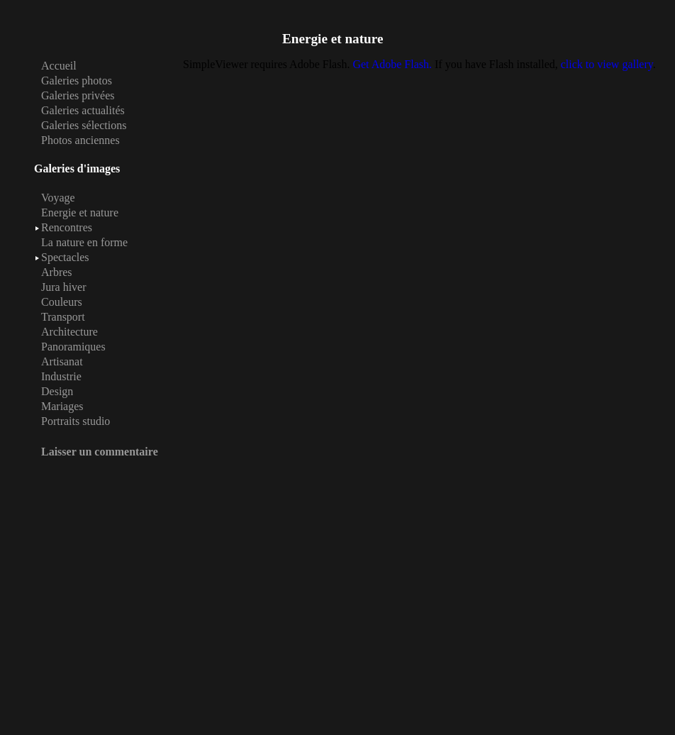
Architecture (69, 332)
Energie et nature (79, 212)
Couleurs (61, 302)
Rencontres (66, 227)
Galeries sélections (83, 125)
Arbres (56, 272)
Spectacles (65, 257)
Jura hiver (64, 287)
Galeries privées (78, 95)
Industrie (61, 376)
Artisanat (62, 361)
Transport (63, 317)
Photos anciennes (80, 140)
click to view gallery (607, 64)
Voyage (58, 198)
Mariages (62, 406)
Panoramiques (73, 347)
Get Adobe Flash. (392, 64)
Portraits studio (75, 421)
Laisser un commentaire (99, 452)
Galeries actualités (83, 110)
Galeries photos (76, 80)
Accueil (59, 66)
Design (57, 391)
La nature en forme (84, 242)
